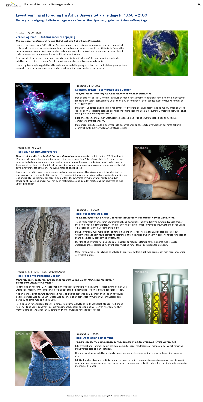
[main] (101, 17)
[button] (199, 4)
